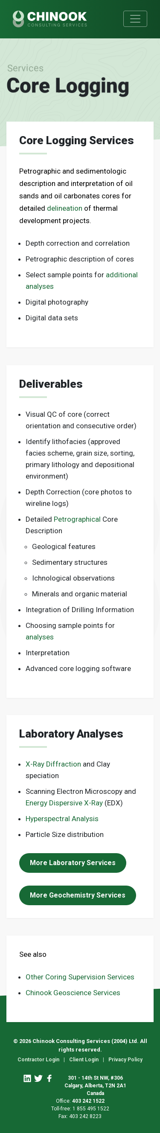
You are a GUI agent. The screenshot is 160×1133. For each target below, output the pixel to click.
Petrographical (77, 519)
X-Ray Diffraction (53, 764)
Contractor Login (38, 1060)
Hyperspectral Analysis (62, 818)
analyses (40, 637)
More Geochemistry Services (77, 895)
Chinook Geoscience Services (73, 992)
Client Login (84, 1060)
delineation (64, 208)
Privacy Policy (125, 1060)
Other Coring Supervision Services (80, 977)
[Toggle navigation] (135, 19)
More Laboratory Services (73, 863)
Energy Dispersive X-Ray (64, 803)
